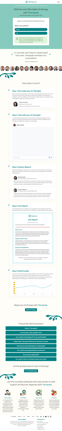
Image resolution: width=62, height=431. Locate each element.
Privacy (37, 416)
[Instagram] (50, 416)
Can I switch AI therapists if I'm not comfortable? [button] (31, 337)
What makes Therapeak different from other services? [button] (31, 341)
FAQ (24, 416)
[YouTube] (45, 416)
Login (58, 1)
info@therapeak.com (41, 429)
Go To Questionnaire (31, 371)
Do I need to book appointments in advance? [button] (31, 350)
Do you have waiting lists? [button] (31, 354)
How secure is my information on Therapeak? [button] (31, 346)
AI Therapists (13, 416)
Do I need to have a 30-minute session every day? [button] (31, 359)
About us (19, 416)
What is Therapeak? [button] (31, 328)
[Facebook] (43, 416)
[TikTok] (41, 416)
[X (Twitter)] (48, 416)
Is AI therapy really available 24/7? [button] (31, 332)
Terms (33, 416)
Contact (28, 416)
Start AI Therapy (31, 309)
